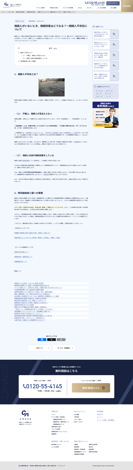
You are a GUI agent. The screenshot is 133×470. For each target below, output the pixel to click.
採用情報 (100, 411)
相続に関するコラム (81, 441)
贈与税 (90, 447)
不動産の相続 (98, 93)
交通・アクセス (78, 422)
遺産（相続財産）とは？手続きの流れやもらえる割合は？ (32, 294)
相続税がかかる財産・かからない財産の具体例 (29, 283)
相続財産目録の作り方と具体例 (24, 305)
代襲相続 (77, 142)
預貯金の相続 (108, 93)
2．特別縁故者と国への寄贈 (27, 61)
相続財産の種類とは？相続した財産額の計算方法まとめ (31, 285)
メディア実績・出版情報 (105, 420)
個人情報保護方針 (23, 466)
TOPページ (39, 348)
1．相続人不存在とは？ (25, 53)
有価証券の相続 (99, 96)
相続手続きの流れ (56, 427)
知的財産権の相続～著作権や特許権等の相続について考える (33, 316)
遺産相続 (91, 449)
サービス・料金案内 (63, 348)
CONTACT (114, 3)
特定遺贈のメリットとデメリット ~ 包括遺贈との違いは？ (32, 311)
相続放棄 (25, 160)
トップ (53, 414)
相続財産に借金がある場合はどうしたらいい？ (29, 313)
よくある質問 (102, 8)
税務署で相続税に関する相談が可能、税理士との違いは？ (32, 233)
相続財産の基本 (19, 21)
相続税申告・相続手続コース (23, 257)
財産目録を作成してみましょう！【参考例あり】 (29, 318)
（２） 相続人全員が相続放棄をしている (34, 58)
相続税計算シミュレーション (59, 431)
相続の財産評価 (99, 90)
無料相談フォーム (56, 444)
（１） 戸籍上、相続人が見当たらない (34, 55)
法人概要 (113, 8)
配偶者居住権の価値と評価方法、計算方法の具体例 (30, 298)
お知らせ (100, 414)
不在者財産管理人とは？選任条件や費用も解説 (29, 290)
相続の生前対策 (93, 444)
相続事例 (53, 434)
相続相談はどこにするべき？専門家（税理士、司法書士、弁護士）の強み (37, 238)
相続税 (76, 444)
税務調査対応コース (20, 261)
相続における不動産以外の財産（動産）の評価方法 (30, 307)
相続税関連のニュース (80, 452)
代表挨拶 (76, 417)
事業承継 (76, 447)
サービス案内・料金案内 (58, 417)
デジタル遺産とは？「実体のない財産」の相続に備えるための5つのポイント (38, 287)
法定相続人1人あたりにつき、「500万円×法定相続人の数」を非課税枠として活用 (51, 133)
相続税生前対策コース (59, 419)
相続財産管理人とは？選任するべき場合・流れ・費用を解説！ (33, 292)
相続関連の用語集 (79, 454)
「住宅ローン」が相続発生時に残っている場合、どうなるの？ (33, 309)
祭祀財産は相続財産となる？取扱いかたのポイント (30, 300)
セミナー (90, 8)
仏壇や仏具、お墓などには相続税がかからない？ (29, 320)
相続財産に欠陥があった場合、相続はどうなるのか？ (31, 303)
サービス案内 (40, 8)
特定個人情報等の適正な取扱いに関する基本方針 (43, 466)
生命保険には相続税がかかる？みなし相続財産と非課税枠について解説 (36, 296)
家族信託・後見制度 (79, 449)
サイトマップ (61, 466)
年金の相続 (108, 96)
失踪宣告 (46, 174)
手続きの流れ (54, 8)
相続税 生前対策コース (21, 252)
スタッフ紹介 (77, 419)
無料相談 (127, 6)
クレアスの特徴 (68, 8)
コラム (80, 8)
